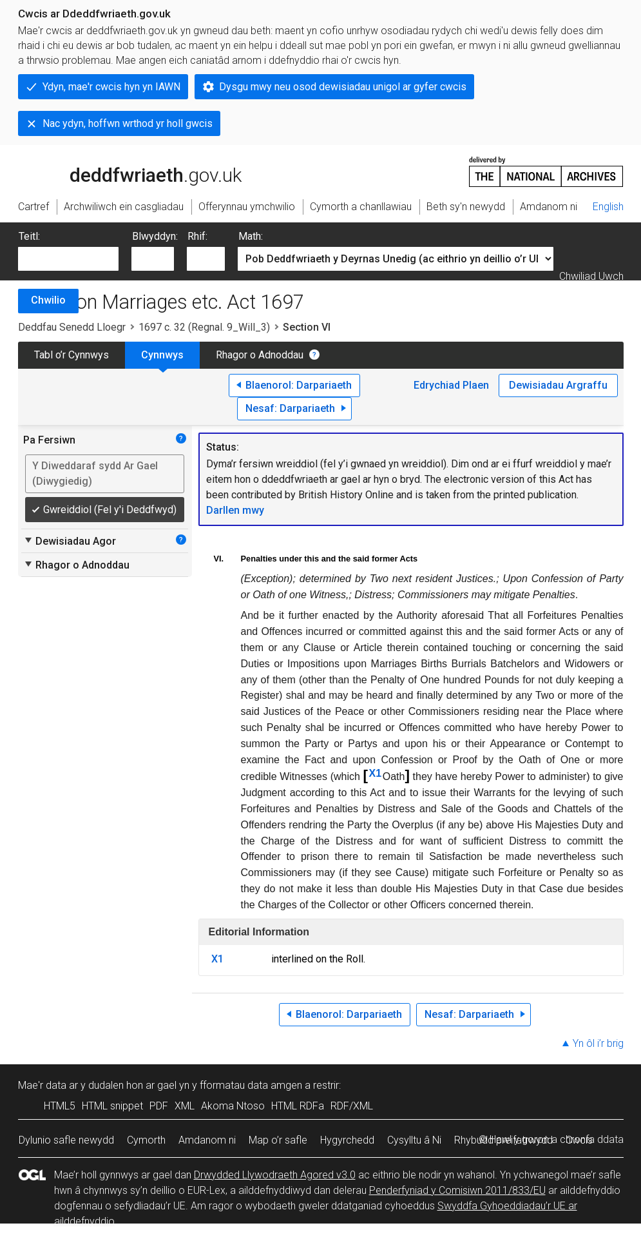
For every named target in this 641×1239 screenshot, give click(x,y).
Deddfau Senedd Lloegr (72, 327)
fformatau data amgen (251, 1085)
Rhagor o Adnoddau (259, 355)
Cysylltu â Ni (414, 1140)
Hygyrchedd (347, 1140)
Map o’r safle (278, 1140)
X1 (375, 773)
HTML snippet (112, 1106)
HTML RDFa (297, 1106)
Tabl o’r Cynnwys (71, 355)
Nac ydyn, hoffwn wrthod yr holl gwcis (128, 123)
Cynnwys (162, 355)
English (608, 206)
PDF (158, 1106)
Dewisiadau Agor (69, 540)
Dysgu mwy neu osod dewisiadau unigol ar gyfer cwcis (342, 87)
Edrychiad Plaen (451, 385)
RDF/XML (351, 1106)
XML (185, 1106)
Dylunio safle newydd (66, 1140)
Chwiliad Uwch (591, 276)
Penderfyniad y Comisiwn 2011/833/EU (457, 1190)
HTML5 (59, 1106)
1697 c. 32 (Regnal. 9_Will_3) (204, 327)
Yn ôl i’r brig (598, 1043)
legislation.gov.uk (120, 170)
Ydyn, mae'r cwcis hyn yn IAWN (111, 87)
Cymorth (146, 1140)
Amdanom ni (207, 1140)
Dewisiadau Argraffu (558, 385)
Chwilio (48, 300)
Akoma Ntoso (233, 1106)
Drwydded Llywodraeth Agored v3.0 (275, 1175)
